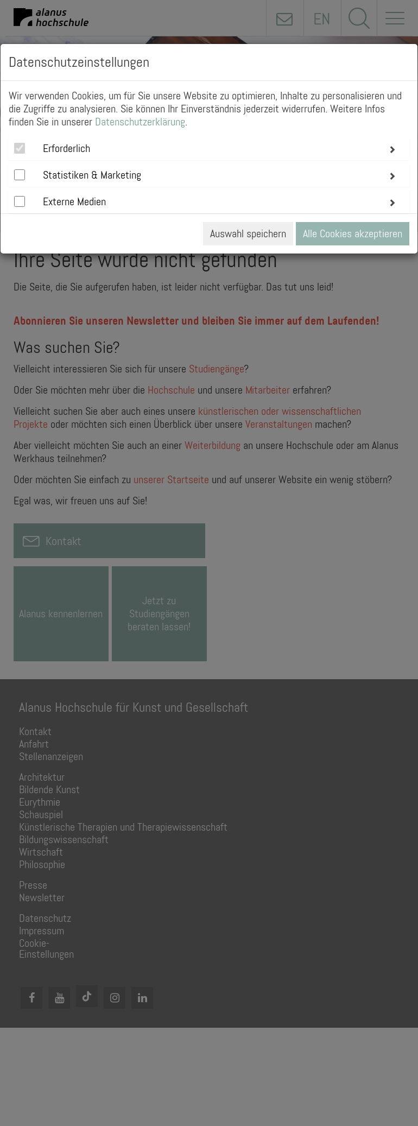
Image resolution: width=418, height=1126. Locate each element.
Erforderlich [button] (66, 148)
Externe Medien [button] (74, 201)
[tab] (209, 148)
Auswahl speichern (248, 233)
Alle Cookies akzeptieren (352, 233)
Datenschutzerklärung (140, 122)
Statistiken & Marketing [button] (92, 175)
